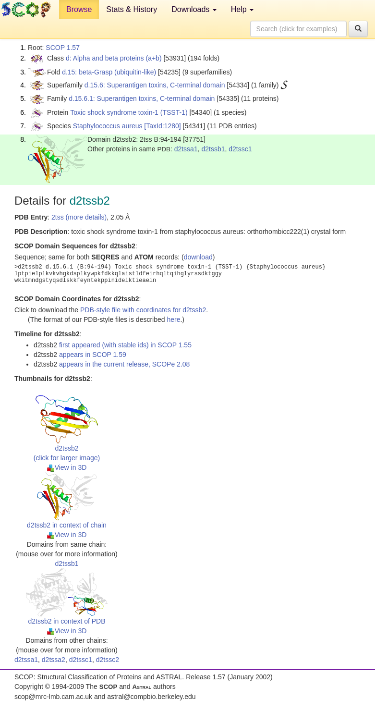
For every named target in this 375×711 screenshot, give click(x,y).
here (173, 319)
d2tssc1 (240, 149)
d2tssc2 (107, 659)
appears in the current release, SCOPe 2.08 (124, 364)
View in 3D (67, 467)
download (198, 257)
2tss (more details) (79, 217)
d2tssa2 (53, 659)
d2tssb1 (213, 149)
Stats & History (131, 9)
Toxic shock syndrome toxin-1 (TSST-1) (128, 112)
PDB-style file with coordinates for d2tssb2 (143, 310)
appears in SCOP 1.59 (92, 354)
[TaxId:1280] (162, 126)
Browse (79, 9)
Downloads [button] (194, 9)
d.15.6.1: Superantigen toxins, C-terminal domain (142, 98)
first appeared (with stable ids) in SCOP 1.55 (125, 345)
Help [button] (242, 9)
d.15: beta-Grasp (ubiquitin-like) (109, 72)
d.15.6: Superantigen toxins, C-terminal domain (155, 85)
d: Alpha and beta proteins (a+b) (114, 58)
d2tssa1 (186, 149)
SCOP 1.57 (63, 47)
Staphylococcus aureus (108, 126)
